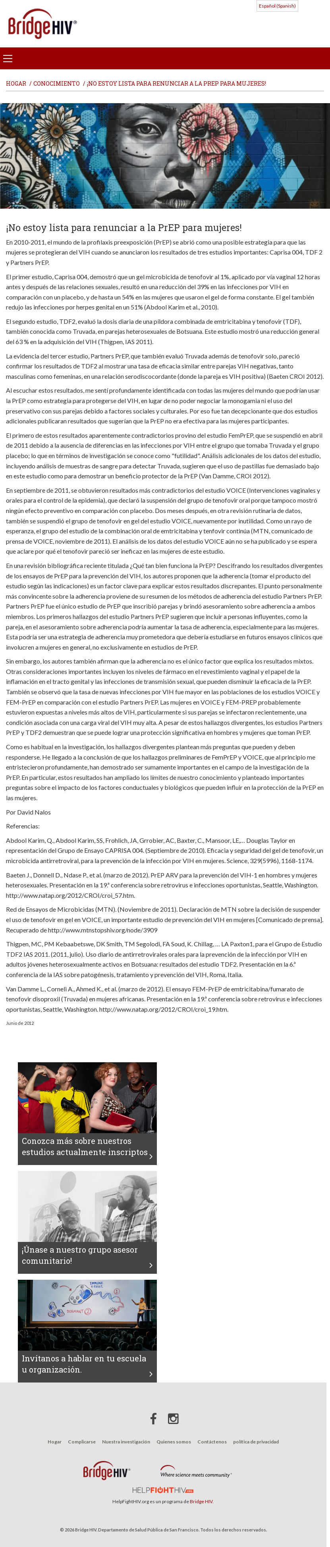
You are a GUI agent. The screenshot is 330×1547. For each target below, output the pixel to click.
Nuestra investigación (126, 1442)
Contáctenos (212, 1442)
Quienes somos (173, 1442)
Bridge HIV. (202, 1501)
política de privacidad (256, 1442)
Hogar (55, 1442)
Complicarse (82, 1442)
